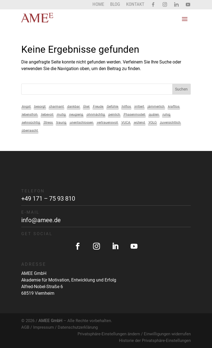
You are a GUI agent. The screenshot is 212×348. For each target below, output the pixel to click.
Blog (115, 4)
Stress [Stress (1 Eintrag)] (48, 122)
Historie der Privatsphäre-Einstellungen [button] (155, 340)
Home (98, 4)
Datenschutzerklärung (78, 327)
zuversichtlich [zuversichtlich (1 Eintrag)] (170, 122)
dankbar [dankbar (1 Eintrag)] (73, 106)
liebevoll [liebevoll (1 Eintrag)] (47, 114)
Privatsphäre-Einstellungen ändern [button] (109, 333)
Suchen (181, 89)
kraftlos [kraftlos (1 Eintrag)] (173, 106)
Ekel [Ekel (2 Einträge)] (86, 106)
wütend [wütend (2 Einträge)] (139, 122)
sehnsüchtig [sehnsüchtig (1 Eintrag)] (31, 122)
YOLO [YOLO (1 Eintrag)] (153, 122)
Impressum (43, 327)
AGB (25, 327)
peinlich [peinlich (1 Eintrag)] (114, 114)
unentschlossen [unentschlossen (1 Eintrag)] (81, 122)
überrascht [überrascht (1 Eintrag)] (30, 130)
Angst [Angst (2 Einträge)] (26, 106)
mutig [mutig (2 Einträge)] (61, 114)
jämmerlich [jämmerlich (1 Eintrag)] (156, 106)
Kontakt (135, 4)
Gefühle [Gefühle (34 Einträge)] (112, 106)
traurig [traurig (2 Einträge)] (61, 122)
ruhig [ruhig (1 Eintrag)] (166, 114)
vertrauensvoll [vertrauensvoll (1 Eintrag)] (107, 122)
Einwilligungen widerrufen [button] (167, 333)
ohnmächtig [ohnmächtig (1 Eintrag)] (96, 114)
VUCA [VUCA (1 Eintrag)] (125, 122)
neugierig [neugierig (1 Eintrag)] (76, 114)
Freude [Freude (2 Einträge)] (98, 106)
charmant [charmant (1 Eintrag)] (56, 106)
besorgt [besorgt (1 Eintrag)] (40, 106)
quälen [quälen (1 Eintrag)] (154, 114)
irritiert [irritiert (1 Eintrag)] (139, 106)
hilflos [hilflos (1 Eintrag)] (126, 106)
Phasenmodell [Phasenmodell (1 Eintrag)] (134, 114)
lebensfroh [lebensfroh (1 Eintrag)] (30, 114)
